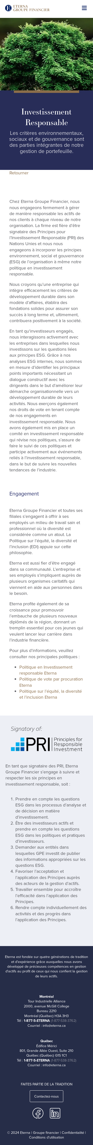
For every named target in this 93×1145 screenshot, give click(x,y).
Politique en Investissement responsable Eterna (45, 670)
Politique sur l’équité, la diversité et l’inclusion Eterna (50, 694)
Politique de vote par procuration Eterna (51, 682)
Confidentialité (73, 1132)
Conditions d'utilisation (46, 1137)
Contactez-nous (46, 1096)
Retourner (19, 173)
